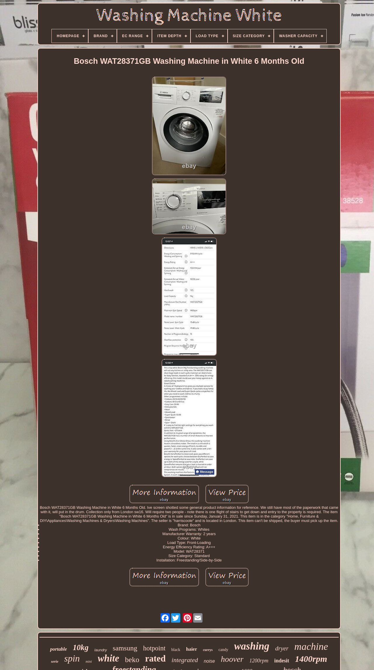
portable (58, 649)
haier (191, 649)
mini (89, 661)
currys (207, 650)
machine (311, 646)
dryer (282, 648)
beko (132, 660)
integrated (185, 660)
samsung (125, 648)
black (175, 649)
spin (72, 658)
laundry (100, 650)
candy (223, 649)
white (108, 658)
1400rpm (311, 659)
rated (155, 658)
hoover (232, 659)
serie (54, 661)
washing (251, 646)
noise (209, 661)
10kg (81, 647)
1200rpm (258, 661)
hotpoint (154, 648)
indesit (281, 661)
